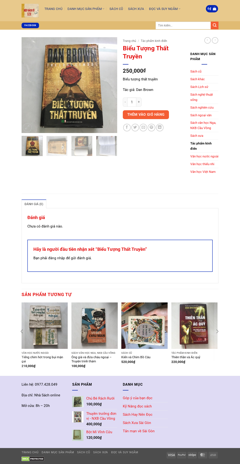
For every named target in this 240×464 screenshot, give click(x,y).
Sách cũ (195, 71)
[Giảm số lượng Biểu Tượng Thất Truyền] (125, 102)
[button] (212, 8)
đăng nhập (56, 258)
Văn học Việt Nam (203, 172)
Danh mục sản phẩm (86, 9)
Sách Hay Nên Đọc (137, 414)
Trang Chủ (53, 9)
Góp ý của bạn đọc (137, 398)
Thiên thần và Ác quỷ (185, 357)
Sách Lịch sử (199, 87)
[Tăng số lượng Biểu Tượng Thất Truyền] (139, 102)
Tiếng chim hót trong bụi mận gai (42, 359)
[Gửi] (214, 25)
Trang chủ (129, 41)
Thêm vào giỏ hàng (146, 115)
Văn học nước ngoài (204, 156)
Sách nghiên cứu (202, 107)
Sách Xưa (136, 9)
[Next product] (207, 40)
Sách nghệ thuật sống (201, 97)
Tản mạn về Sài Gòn (139, 431)
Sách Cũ (116, 9)
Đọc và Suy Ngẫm (164, 9)
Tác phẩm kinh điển (154, 41)
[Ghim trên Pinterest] (151, 127)
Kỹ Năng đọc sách (137, 406)
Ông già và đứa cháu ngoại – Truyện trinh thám (91, 359)
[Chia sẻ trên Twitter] (135, 127)
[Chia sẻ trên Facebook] (127, 127)
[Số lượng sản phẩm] (131, 102)
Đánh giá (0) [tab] (34, 204)
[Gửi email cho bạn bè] (143, 127)
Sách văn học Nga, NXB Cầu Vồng (203, 125)
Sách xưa (196, 136)
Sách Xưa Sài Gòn (137, 422)
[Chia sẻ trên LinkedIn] (160, 127)
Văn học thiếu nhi (202, 164)
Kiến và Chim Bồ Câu (135, 357)
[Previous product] (215, 40)
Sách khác (197, 79)
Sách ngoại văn (201, 115)
